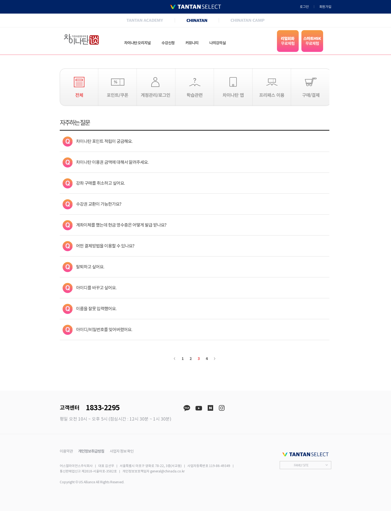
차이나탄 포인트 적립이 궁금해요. (104, 141)
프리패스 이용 (272, 87)
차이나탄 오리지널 (137, 42)
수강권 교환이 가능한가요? (98, 204)
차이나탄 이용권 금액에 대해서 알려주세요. (112, 162)
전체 (79, 87)
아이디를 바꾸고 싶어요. (96, 287)
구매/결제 (310, 87)
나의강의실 (217, 42)
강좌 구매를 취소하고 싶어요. (100, 183)
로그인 (304, 6)
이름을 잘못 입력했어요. (96, 308)
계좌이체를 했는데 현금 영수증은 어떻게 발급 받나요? (121, 225)
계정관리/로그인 (156, 87)
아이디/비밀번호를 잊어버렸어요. (104, 329)
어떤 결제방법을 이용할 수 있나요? (105, 246)
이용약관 (66, 451)
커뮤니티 (191, 42)
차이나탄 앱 (233, 87)
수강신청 (168, 42)
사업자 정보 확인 (122, 451)
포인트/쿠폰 (117, 87)
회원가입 (325, 6)
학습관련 (194, 87)
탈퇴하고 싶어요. (90, 266)
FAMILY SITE (301, 465)
